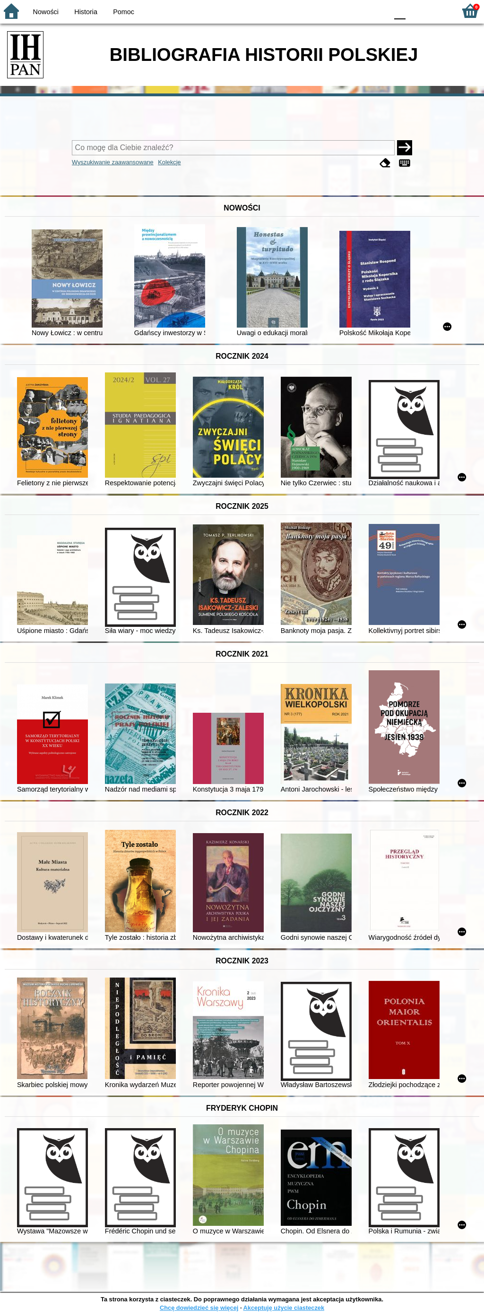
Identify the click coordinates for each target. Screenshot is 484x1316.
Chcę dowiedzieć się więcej (199, 1307)
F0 (399, 11)
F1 (416, 11)
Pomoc (123, 12)
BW (340, 11)
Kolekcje (169, 162)
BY (378, 11)
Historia (85, 12)
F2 (437, 11)
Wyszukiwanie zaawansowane (113, 162)
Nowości (46, 12)
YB (358, 11)
